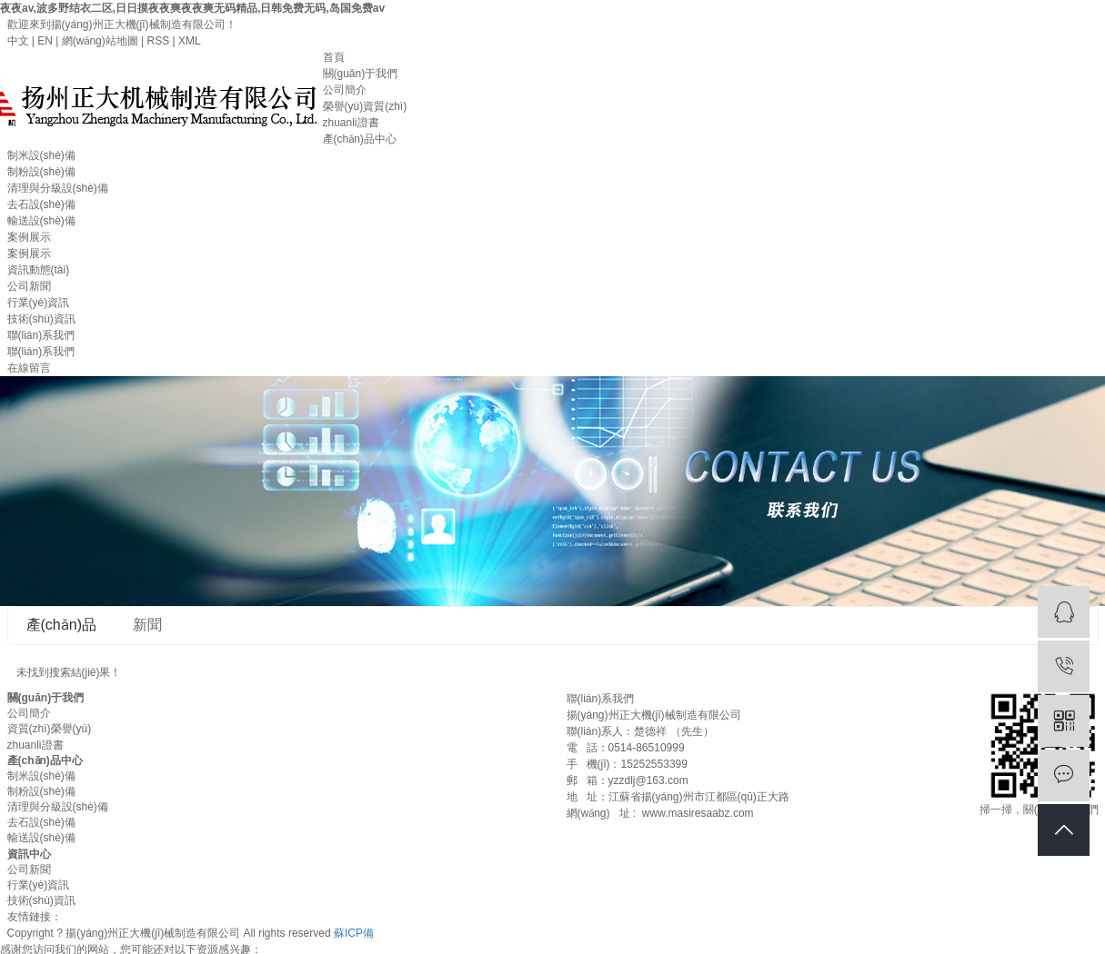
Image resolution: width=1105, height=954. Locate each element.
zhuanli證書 (351, 122)
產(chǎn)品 (61, 624)
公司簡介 (345, 90)
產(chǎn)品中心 (360, 139)
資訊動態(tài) (38, 269)
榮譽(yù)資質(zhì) (365, 106)
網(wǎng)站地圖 (100, 41)
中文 (18, 41)
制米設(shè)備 (41, 155)
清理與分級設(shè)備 (57, 188)
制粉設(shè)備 (41, 171)
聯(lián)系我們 (41, 335)
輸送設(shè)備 (41, 220)
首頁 (334, 57)
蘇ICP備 (354, 933)
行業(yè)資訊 (38, 302)
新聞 (147, 624)
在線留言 (29, 368)
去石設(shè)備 (41, 204)
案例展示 (29, 237)
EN (45, 41)
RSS (158, 41)
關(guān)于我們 (360, 73)
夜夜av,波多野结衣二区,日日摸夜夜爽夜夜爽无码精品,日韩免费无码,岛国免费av (192, 8)
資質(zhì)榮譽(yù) (49, 728)
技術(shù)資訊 (41, 319)
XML (189, 41)
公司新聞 (29, 286)
